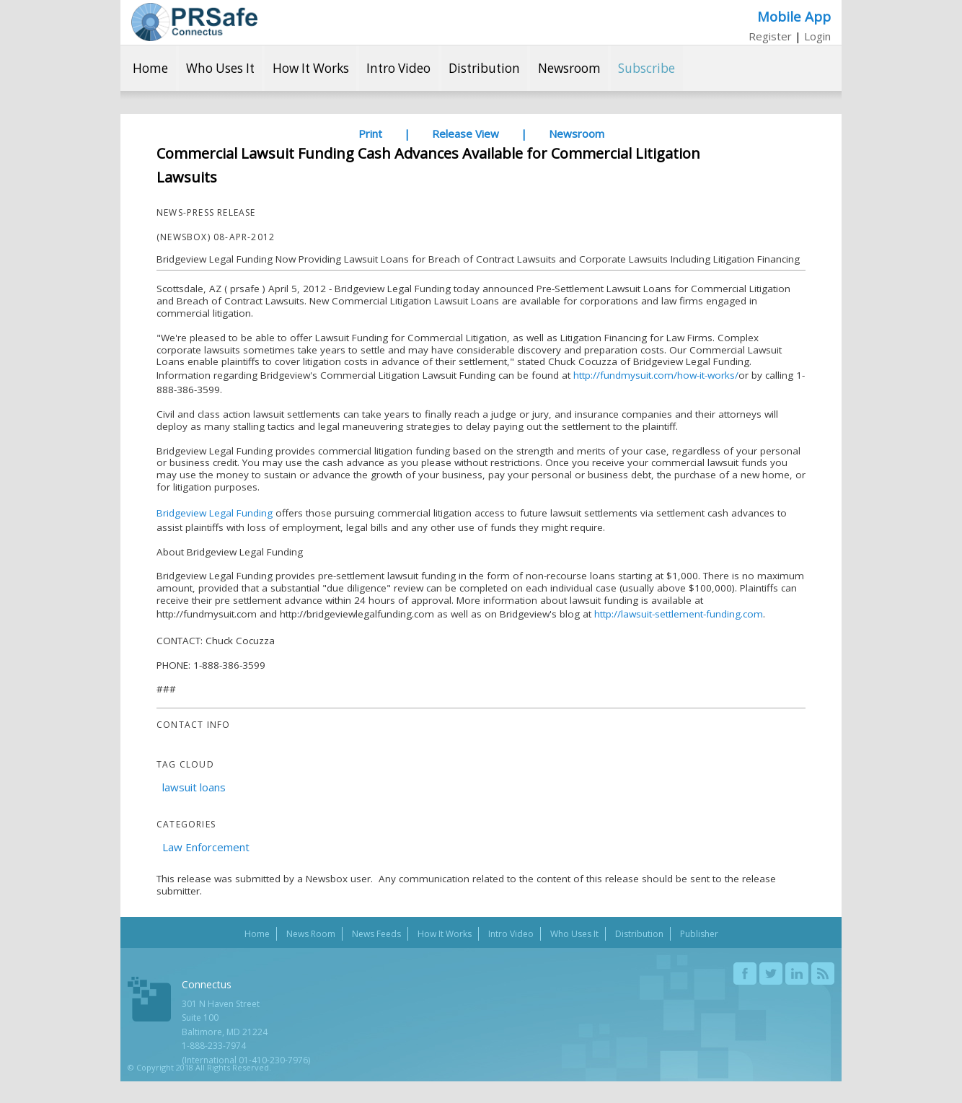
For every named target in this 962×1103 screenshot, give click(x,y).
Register (770, 36)
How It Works (311, 68)
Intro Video (398, 68)
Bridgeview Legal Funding (214, 512)
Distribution (484, 68)
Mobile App (794, 16)
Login (817, 36)
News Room (310, 934)
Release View (465, 133)
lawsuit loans (194, 787)
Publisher (699, 934)
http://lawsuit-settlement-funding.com (678, 613)
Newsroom (569, 68)
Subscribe (646, 68)
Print (370, 133)
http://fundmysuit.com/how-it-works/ (655, 375)
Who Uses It (220, 68)
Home (150, 68)
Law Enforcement (206, 847)
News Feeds (376, 934)
